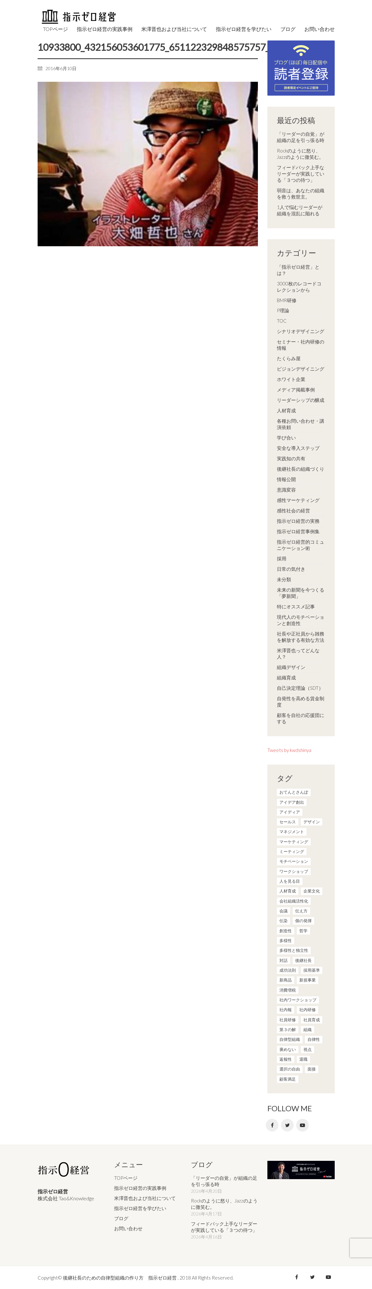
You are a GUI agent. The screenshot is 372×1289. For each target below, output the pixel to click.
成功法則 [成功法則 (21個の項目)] (287, 970)
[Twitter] (287, 1125)
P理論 (283, 310)
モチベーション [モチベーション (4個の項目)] (293, 861)
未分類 (284, 579)
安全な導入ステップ (298, 448)
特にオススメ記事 (296, 606)
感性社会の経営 (293, 510)
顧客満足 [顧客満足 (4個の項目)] (287, 1079)
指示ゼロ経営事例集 (298, 531)
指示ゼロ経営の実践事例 (140, 1188)
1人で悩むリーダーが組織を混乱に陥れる (299, 210)
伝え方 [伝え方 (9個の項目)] (301, 910)
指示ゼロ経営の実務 (298, 521)
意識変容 (286, 489)
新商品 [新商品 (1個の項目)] (285, 979)
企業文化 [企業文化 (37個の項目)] (311, 890)
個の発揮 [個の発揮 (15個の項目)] (303, 920)
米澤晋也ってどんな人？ (298, 653)
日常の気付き (291, 569)
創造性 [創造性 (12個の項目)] (285, 930)
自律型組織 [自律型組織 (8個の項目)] (289, 1039)
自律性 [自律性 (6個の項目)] (314, 1039)
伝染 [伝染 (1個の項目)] (283, 920)
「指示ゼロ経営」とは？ (298, 270)
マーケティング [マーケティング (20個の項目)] (293, 841)
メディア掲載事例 (296, 389)
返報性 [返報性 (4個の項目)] (285, 1059)
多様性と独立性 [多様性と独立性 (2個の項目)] (293, 950)
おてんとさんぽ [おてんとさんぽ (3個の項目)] (293, 792)
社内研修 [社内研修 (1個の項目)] (307, 1009)
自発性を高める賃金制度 (300, 701)
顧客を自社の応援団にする (300, 718)
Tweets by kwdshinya (289, 750)
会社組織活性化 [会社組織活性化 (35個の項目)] (293, 901)
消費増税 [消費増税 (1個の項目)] (287, 990)
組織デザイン (291, 667)
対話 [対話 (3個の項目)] (283, 960)
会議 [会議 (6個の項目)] (283, 910)
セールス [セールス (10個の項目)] (287, 821)
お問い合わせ (128, 1228)
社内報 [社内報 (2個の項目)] (285, 1009)
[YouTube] (302, 1125)
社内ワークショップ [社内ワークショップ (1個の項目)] (297, 999)
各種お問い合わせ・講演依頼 (300, 424)
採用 (281, 558)
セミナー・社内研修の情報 (300, 345)
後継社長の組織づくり (300, 469)
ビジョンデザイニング (300, 369)
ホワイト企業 (291, 379)
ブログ (121, 1218)
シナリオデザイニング (300, 331)
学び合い (286, 437)
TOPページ (125, 1177)
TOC (282, 321)
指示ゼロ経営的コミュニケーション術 (300, 545)
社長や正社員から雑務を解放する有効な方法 (300, 637)
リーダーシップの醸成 (300, 400)
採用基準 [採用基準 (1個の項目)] (311, 970)
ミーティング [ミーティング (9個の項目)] (291, 851)
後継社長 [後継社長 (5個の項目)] (303, 960)
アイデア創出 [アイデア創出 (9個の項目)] (291, 802)
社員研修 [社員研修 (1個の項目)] (287, 1019)
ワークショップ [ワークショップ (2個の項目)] (293, 871)
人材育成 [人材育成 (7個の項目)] (287, 890)
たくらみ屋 (289, 358)
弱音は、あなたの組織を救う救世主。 (300, 194)
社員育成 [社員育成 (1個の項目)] (311, 1019)
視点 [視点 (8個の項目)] (307, 1049)
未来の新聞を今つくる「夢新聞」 (300, 593)
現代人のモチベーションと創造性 (300, 620)
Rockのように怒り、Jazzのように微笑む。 (300, 154)
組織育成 (286, 677)
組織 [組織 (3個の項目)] (307, 1029)
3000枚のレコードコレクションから (299, 287)
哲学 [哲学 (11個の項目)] (303, 930)
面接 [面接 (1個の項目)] (312, 1068)
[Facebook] (272, 1125)
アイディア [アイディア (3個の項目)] (289, 812)
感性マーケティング (298, 500)
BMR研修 (286, 300)
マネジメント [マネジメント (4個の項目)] (291, 831)
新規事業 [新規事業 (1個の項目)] (307, 979)
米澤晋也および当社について (145, 1198)
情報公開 (286, 479)
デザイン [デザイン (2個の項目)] (311, 821)
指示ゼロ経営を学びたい (140, 1208)
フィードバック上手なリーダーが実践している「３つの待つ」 (300, 173)
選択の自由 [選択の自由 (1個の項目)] (289, 1068)
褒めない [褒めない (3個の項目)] (287, 1049)
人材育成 (286, 410)
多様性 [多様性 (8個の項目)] (285, 940)
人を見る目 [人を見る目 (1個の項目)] (289, 881)
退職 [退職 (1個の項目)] (303, 1059)
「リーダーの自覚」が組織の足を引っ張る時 (300, 137)
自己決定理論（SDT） (300, 688)
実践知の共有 (291, 458)
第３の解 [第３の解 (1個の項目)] (287, 1029)
